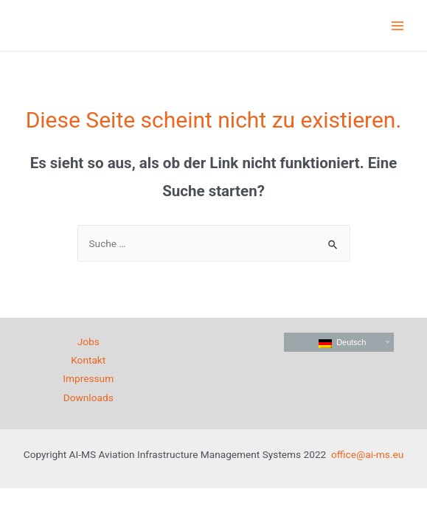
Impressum (88, 378)
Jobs (88, 341)
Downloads (88, 397)
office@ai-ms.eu (367, 454)
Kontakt (88, 360)
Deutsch (342, 343)
